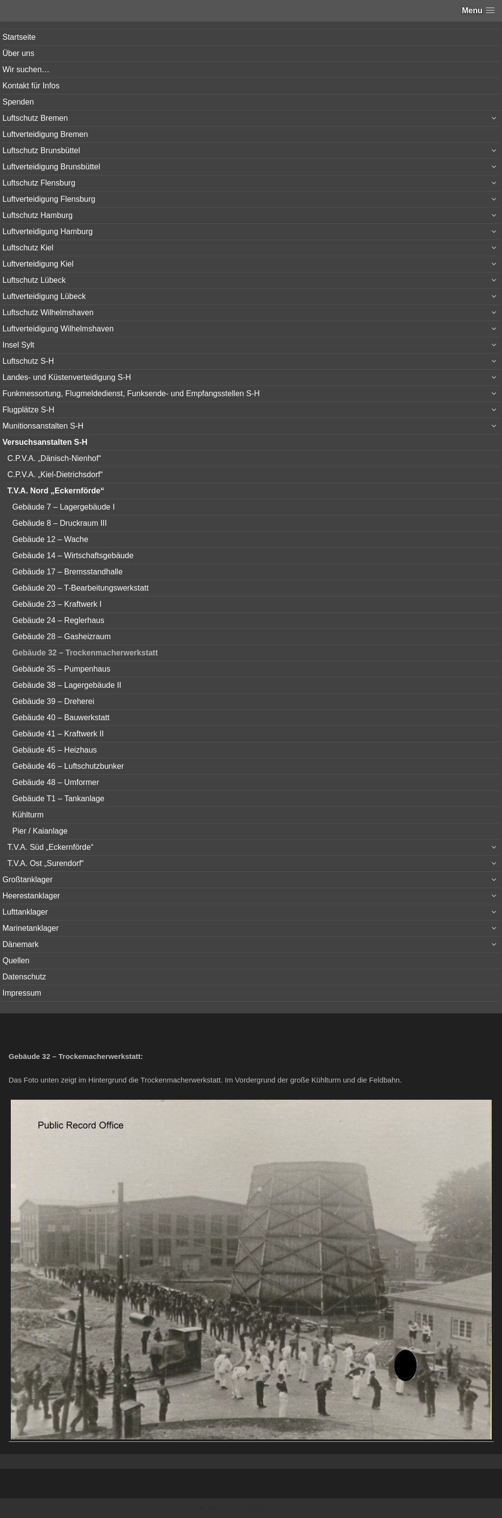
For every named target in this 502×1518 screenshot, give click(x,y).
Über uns (18, 53)
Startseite (19, 37)
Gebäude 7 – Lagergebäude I (63, 507)
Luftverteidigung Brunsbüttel (51, 167)
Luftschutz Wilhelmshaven (48, 312)
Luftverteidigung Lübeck (44, 296)
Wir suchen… (26, 69)
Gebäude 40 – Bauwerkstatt (60, 717)
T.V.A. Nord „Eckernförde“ (55, 491)
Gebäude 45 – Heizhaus (54, 750)
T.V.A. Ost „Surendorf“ (45, 863)
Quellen (15, 960)
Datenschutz (24, 977)
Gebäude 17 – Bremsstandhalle (67, 572)
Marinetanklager (30, 928)
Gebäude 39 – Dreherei (53, 701)
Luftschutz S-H (28, 361)
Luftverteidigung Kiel (38, 264)
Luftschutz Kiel (27, 248)
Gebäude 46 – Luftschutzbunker (68, 766)
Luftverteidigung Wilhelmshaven (58, 329)
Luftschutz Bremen (35, 118)
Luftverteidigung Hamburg (47, 231)
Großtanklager (27, 879)
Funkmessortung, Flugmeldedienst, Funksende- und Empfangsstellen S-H (131, 393)
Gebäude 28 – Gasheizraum (61, 636)
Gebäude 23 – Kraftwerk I (56, 604)
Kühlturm (28, 815)
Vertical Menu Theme (270, 1509)
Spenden (18, 102)
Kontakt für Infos (31, 85)
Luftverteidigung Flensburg (48, 199)
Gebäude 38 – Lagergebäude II (66, 685)
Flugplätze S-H (28, 410)
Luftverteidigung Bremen (45, 134)
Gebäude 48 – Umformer (55, 782)
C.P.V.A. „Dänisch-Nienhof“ (54, 458)
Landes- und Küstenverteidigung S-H (66, 377)
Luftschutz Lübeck (34, 280)
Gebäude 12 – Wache (50, 539)
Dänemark (20, 944)
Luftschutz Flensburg (38, 183)
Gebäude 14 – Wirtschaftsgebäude (72, 555)
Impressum (21, 993)
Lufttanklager (25, 912)
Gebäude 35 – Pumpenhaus (61, 669)
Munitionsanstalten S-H (42, 426)
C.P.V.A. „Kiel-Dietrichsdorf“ (55, 474)
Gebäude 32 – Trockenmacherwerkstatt (85, 653)
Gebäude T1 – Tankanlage (58, 798)
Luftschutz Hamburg (37, 215)
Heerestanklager (31, 896)
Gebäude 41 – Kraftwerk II (58, 734)
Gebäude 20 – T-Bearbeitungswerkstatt (80, 588)
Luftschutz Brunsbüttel (41, 150)
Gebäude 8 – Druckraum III (59, 523)
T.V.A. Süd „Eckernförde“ (50, 847)
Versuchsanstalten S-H (44, 442)
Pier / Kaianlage (40, 831)
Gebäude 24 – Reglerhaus (58, 620)
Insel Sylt (18, 345)
